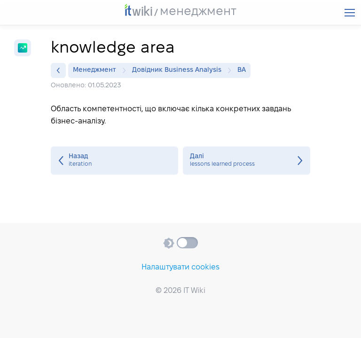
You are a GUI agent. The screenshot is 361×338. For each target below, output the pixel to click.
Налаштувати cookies (180, 267)
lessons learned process (246, 160)
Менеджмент (97, 70)
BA (241, 70)
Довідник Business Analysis (179, 70)
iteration (114, 160)
